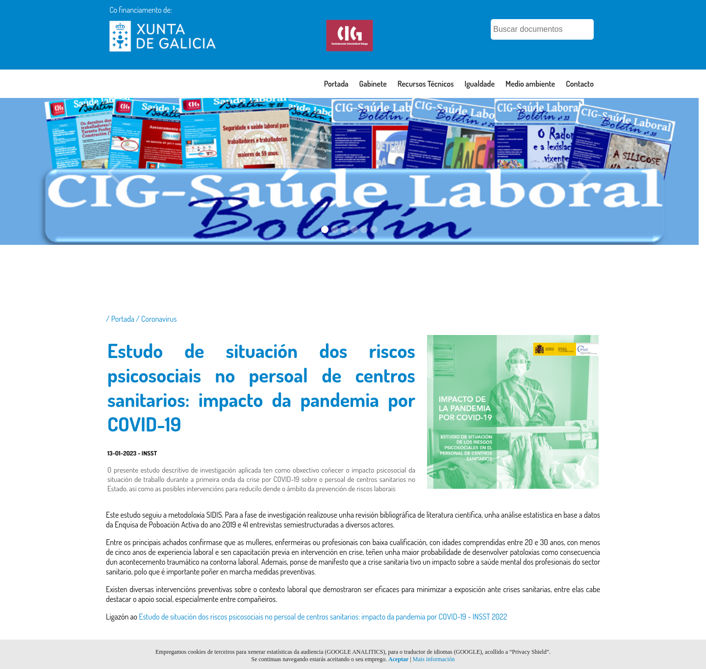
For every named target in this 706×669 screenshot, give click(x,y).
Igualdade (479, 84)
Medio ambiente (530, 84)
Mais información (434, 659)
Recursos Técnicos (426, 84)
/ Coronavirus (156, 319)
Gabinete (373, 84)
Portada (336, 84)
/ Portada (121, 319)
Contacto (580, 84)
